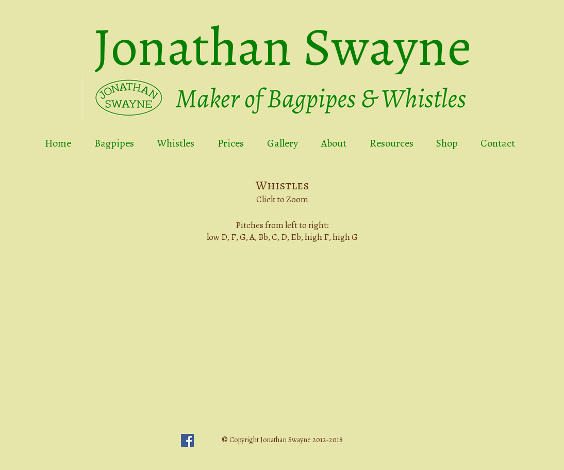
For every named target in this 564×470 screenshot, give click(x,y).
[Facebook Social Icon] (187, 440)
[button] (281, 318)
